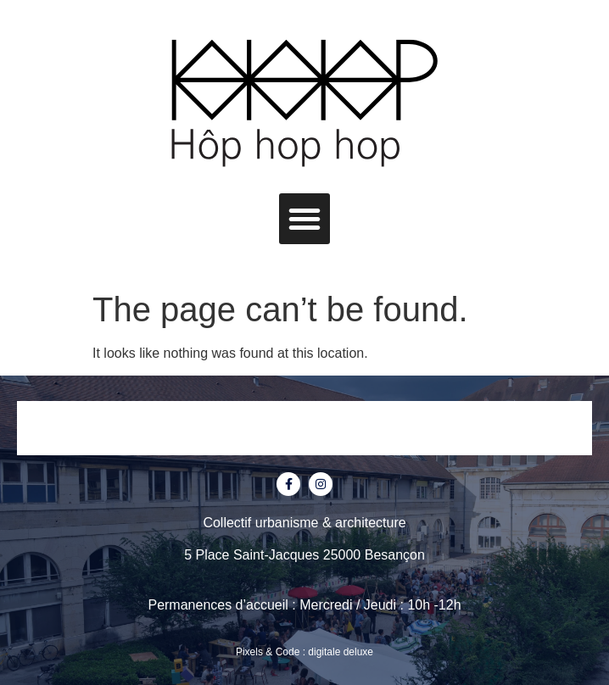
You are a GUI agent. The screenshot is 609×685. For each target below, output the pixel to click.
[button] (304, 218)
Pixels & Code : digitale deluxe (304, 652)
